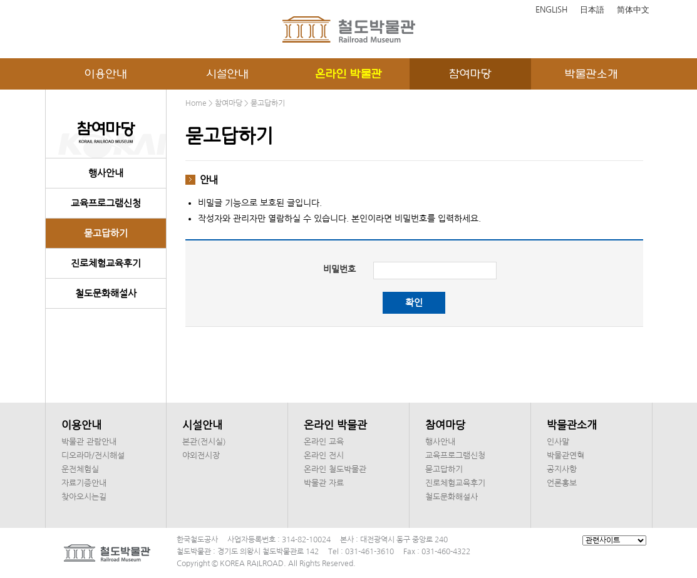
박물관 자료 (324, 483)
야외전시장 (201, 456)
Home (196, 103)
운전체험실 (80, 469)
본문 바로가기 (0, 0)
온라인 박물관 (348, 74)
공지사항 (562, 469)
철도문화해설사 (106, 293)
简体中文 (633, 10)
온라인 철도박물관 (335, 469)
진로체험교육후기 (106, 263)
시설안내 (227, 74)
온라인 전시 (324, 456)
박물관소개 (591, 74)
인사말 (558, 442)
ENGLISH (551, 10)
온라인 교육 (324, 442)
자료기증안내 (83, 483)
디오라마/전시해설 (93, 456)
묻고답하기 (106, 233)
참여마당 (470, 74)
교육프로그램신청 (106, 203)
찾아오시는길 (83, 497)
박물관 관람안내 (88, 442)
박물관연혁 (565, 456)
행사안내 (105, 173)
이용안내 (106, 74)
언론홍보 (562, 483)
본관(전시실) (204, 442)
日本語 (592, 10)
